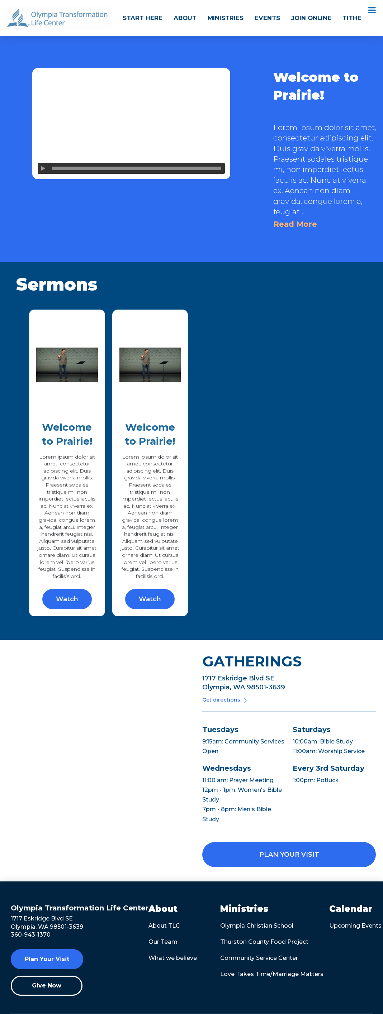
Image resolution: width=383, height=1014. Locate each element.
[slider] (136, 168)
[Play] (43, 168)
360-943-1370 (31, 934)
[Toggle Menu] (372, 10)
